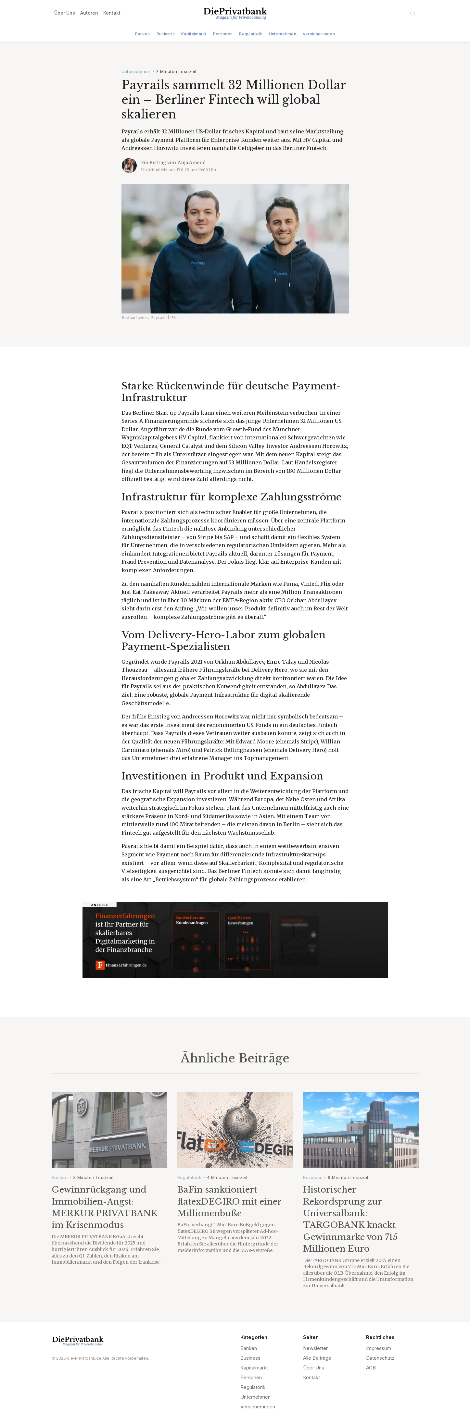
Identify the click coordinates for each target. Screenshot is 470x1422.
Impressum (378, 1348)
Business (166, 33)
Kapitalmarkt (194, 33)
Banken (142, 33)
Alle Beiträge (317, 1358)
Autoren (89, 13)
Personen (223, 33)
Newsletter (315, 1348)
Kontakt (112, 13)
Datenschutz (380, 1358)
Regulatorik (250, 33)
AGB (371, 1368)
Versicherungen (319, 33)
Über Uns (64, 13)
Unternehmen (282, 33)
